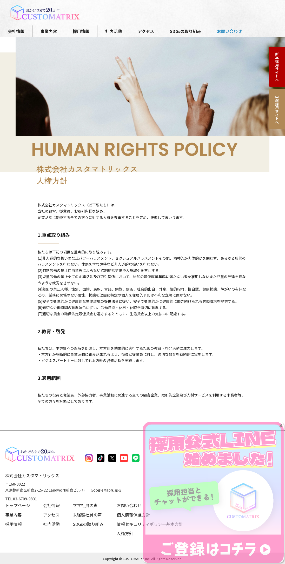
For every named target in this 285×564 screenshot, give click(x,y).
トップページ (17, 505)
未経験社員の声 (87, 515)
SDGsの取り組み (88, 524)
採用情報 (13, 524)
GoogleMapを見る (106, 490)
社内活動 (51, 524)
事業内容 (13, 515)
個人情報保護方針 (133, 515)
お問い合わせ (129, 505)
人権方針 (125, 533)
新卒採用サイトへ (277, 66)
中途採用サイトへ (277, 109)
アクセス (51, 515)
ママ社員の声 (85, 505)
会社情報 (51, 505)
